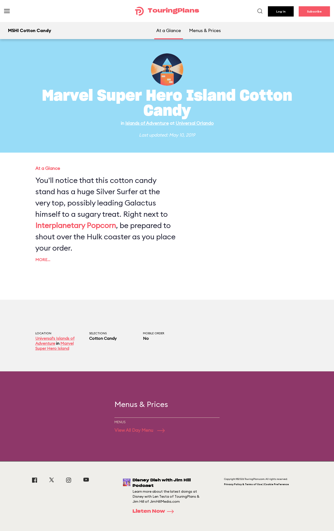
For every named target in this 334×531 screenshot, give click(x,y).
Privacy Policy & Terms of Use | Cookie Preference (256, 484)
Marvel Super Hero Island (54, 346)
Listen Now (154, 511)
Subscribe (314, 11)
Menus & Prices (205, 30)
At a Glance (168, 30)
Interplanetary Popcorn (75, 225)
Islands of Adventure (147, 123)
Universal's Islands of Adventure (55, 341)
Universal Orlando (195, 123)
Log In (280, 11)
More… (42, 259)
